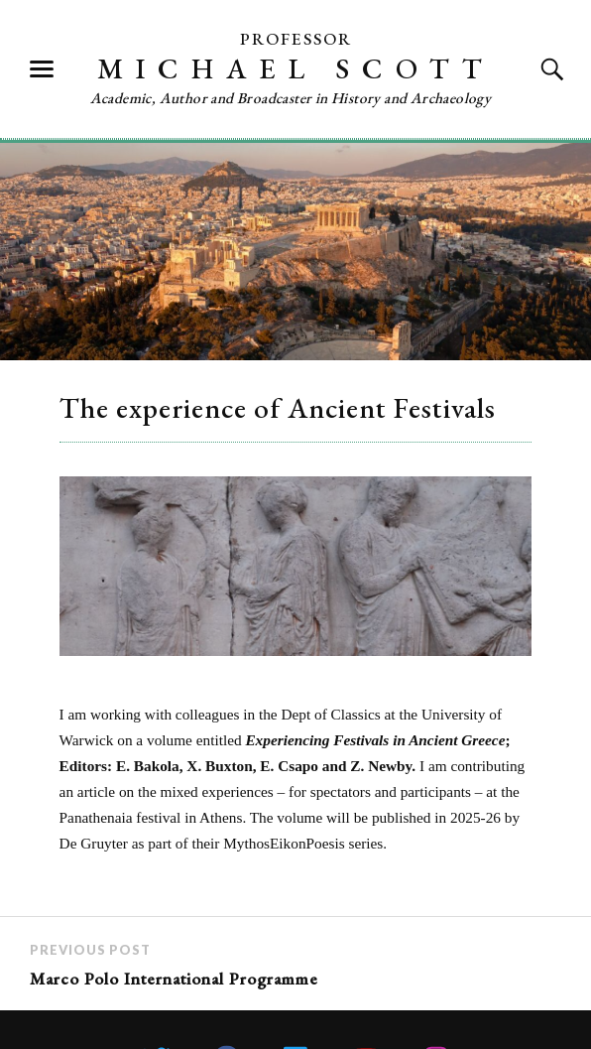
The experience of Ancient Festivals (277, 408)
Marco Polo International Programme (174, 978)
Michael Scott (296, 68)
